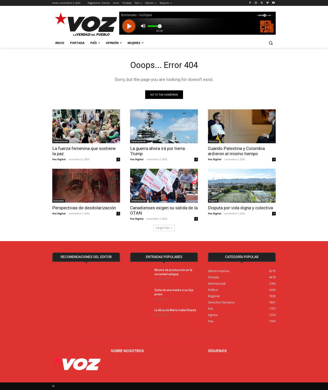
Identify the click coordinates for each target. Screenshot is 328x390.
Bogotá (213, 200)
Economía (59, 200)
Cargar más (164, 228)
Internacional (61, 141)
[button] (271, 43)
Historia (213, 141)
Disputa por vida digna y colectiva (240, 207)
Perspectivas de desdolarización (84, 207)
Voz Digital (59, 159)
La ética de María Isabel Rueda (175, 310)
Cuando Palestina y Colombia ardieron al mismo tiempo (236, 151)
